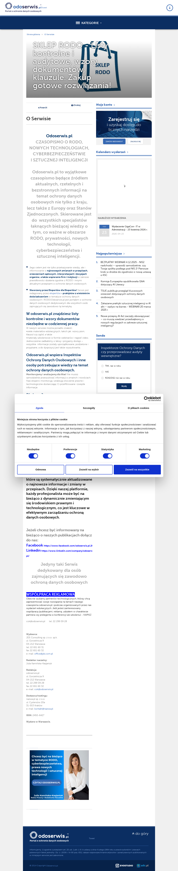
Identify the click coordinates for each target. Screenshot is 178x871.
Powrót (42, 107)
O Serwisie (49, 34)
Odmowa (41, 469)
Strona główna (33, 34)
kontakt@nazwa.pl (43, 708)
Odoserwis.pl (52, 866)
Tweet (44, 7)
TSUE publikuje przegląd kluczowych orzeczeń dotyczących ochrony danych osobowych (123, 294)
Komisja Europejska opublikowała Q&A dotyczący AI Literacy (122, 283)
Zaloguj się (135, 142)
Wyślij (124, 386)
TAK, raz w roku (113, 366)
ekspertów (55, 293)
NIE (107, 371)
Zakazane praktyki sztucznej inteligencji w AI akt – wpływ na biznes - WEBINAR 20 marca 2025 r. (126, 306)
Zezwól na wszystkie (137, 469)
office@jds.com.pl (43, 653)
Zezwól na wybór (89, 469)
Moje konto (106, 105)
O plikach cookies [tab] (138, 408)
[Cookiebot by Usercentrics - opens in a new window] (146, 398)
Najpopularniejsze (110, 253)
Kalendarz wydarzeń (112, 152)
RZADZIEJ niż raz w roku (117, 378)
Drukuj (75, 105)
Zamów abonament (114, 142)
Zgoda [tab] (39, 408)
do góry (140, 833)
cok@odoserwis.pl (43, 689)
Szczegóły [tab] (89, 408)
